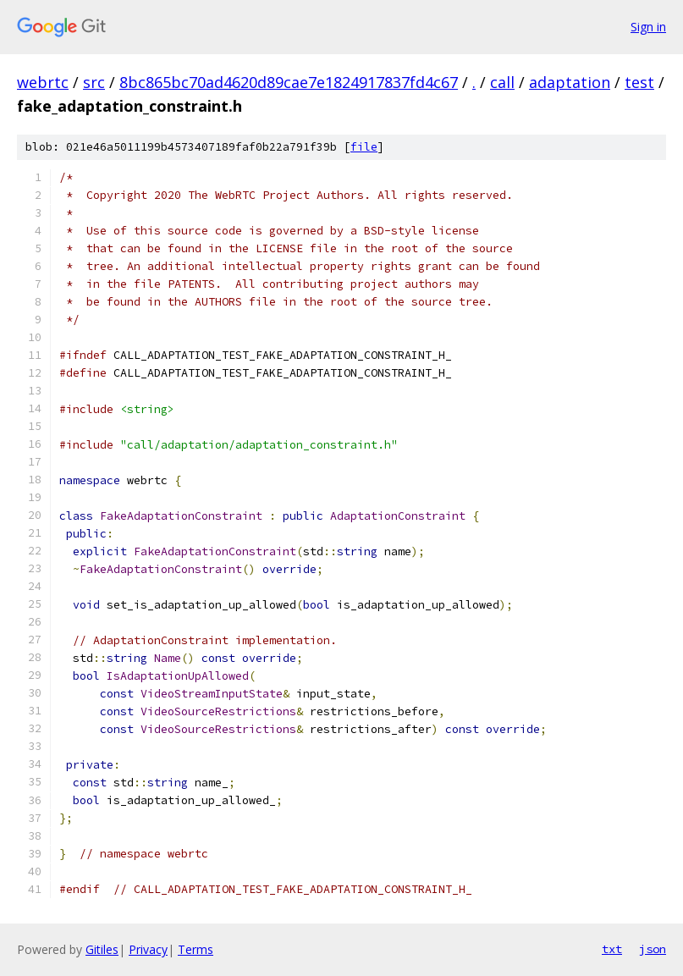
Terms (195, 949)
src (94, 82)
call (502, 82)
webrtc (43, 82)
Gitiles (101, 949)
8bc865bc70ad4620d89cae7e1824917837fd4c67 (288, 82)
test (639, 82)
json (652, 949)
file (363, 147)
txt (612, 949)
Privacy (148, 949)
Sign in (648, 27)
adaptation (569, 82)
